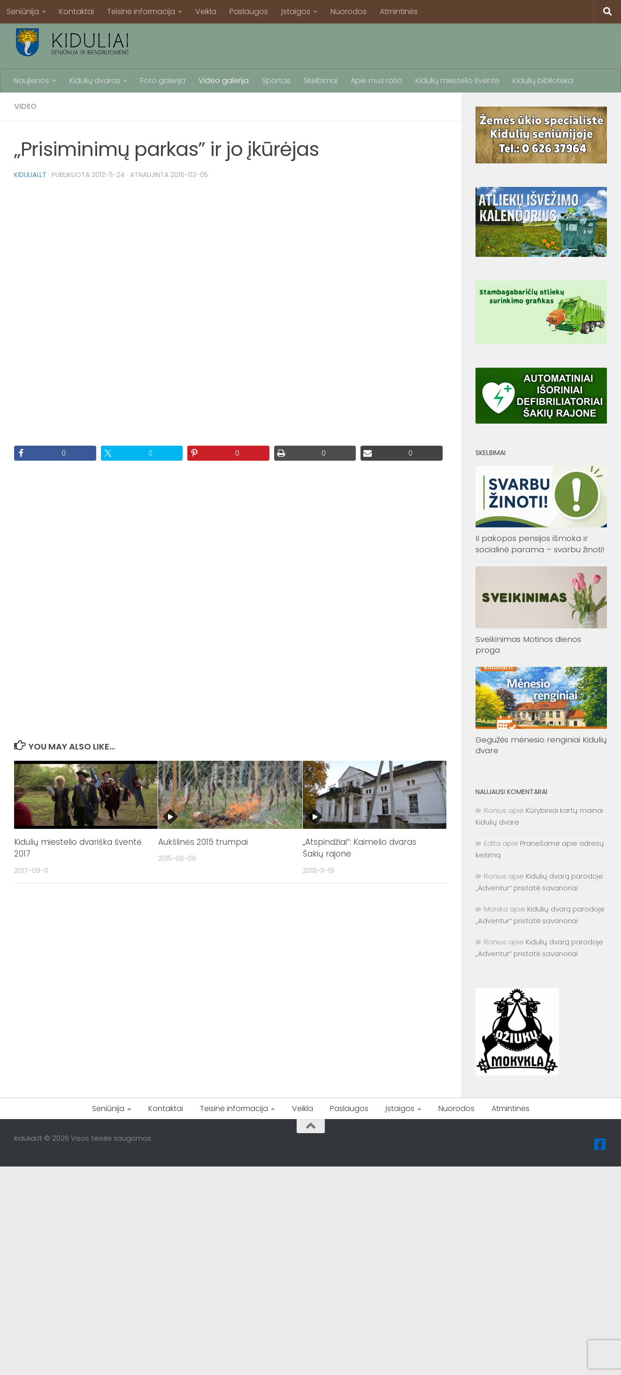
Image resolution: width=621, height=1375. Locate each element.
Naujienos (31, 80)
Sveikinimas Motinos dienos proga (528, 644)
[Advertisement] (436, 44)
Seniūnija (23, 11)
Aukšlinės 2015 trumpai (203, 842)
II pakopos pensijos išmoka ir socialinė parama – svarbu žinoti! (540, 544)
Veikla (205, 11)
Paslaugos (249, 11)
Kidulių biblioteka (543, 80)
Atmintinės (399, 11)
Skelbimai (320, 80)
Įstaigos (295, 11)
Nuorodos (348, 11)
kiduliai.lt (30, 174)
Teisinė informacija (141, 11)
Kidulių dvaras (94, 80)
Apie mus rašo (376, 80)
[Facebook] (600, 1144)
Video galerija (224, 80)
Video (25, 106)
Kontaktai (76, 11)
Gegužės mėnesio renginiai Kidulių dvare (541, 745)
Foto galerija (162, 80)
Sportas (276, 80)
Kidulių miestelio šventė (457, 80)
